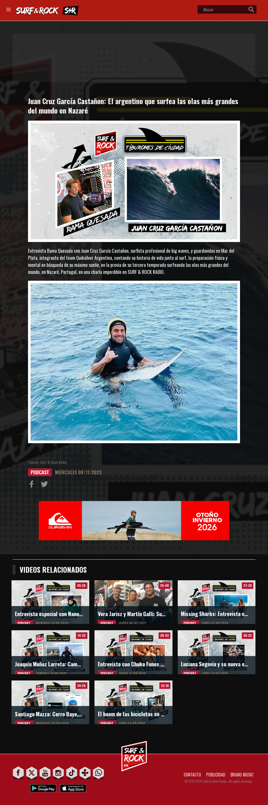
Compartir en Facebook (32, 485)
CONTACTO (192, 775)
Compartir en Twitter (45, 485)
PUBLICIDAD (215, 775)
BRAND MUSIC (242, 775)
